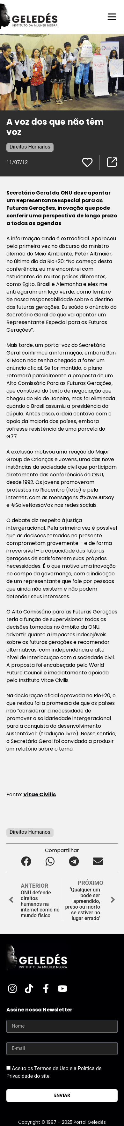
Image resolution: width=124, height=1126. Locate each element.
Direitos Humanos (30, 147)
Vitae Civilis (39, 794)
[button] (26, 861)
